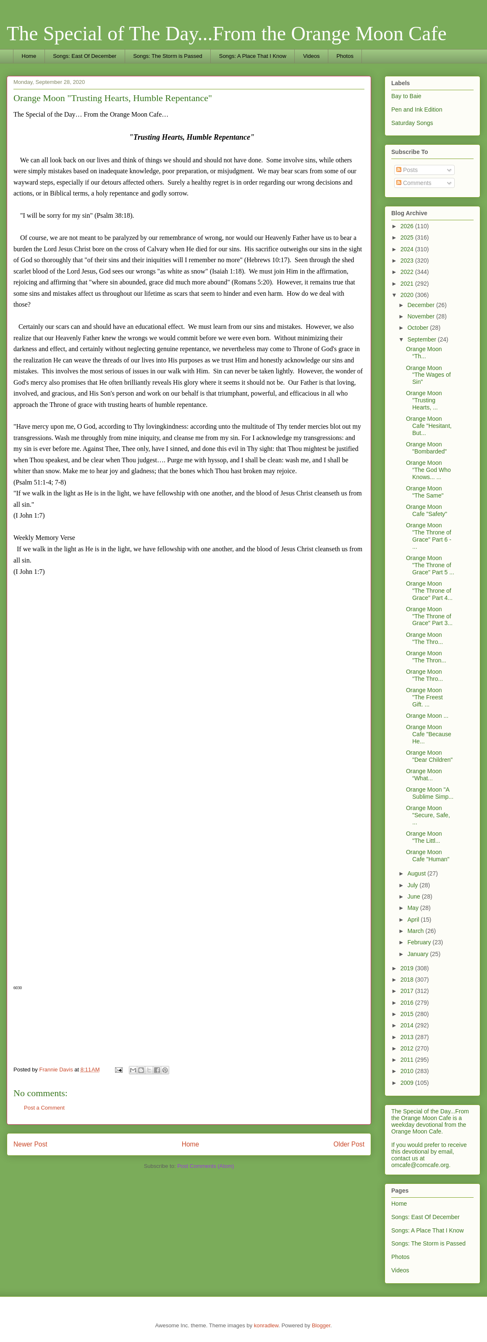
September (422, 339)
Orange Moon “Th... (424, 353)
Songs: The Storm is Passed (167, 56)
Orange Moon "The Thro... (424, 638)
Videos (311, 56)
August (417, 873)
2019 (408, 968)
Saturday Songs (412, 123)
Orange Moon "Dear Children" (429, 756)
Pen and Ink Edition (416, 109)
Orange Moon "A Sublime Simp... (429, 793)
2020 (408, 295)
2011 (408, 1059)
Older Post (348, 1144)
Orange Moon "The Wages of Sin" (428, 375)
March (416, 931)
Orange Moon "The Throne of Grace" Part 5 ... (430, 565)
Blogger (321, 1325)
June (414, 896)
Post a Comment (44, 1108)
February (419, 942)
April (414, 919)
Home (29, 56)
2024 (408, 249)
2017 (408, 991)
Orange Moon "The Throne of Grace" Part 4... (429, 590)
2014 (408, 1025)
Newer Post (30, 1144)
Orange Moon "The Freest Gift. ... (424, 697)
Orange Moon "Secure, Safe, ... (428, 815)
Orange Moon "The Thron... (426, 657)
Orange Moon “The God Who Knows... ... (428, 469)
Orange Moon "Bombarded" (426, 448)
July (413, 885)
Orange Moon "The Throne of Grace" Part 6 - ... (428, 536)
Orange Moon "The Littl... (424, 837)
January (418, 954)
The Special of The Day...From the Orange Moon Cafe (227, 33)
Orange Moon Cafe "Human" (428, 856)
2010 (408, 1071)
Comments (414, 183)
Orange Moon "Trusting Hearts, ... (424, 400)
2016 (408, 1002)
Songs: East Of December (84, 56)
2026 (408, 226)
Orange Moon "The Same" (425, 492)
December (421, 305)
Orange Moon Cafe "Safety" (426, 510)
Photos (344, 56)
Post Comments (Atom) (205, 1166)
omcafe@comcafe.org (420, 1165)
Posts (407, 170)
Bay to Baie (406, 96)
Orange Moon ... (427, 715)
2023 (408, 260)
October (418, 327)
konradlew (266, 1325)
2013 (408, 1037)
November (421, 316)
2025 (408, 237)
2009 (408, 1082)
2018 (408, 979)
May (413, 907)
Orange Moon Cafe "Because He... (428, 734)
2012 (408, 1048)
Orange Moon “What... (424, 775)
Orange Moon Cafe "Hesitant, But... (429, 425)
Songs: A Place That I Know (252, 56)
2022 (408, 271)
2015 (408, 1014)
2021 (408, 283)
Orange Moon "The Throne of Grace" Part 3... (429, 616)
